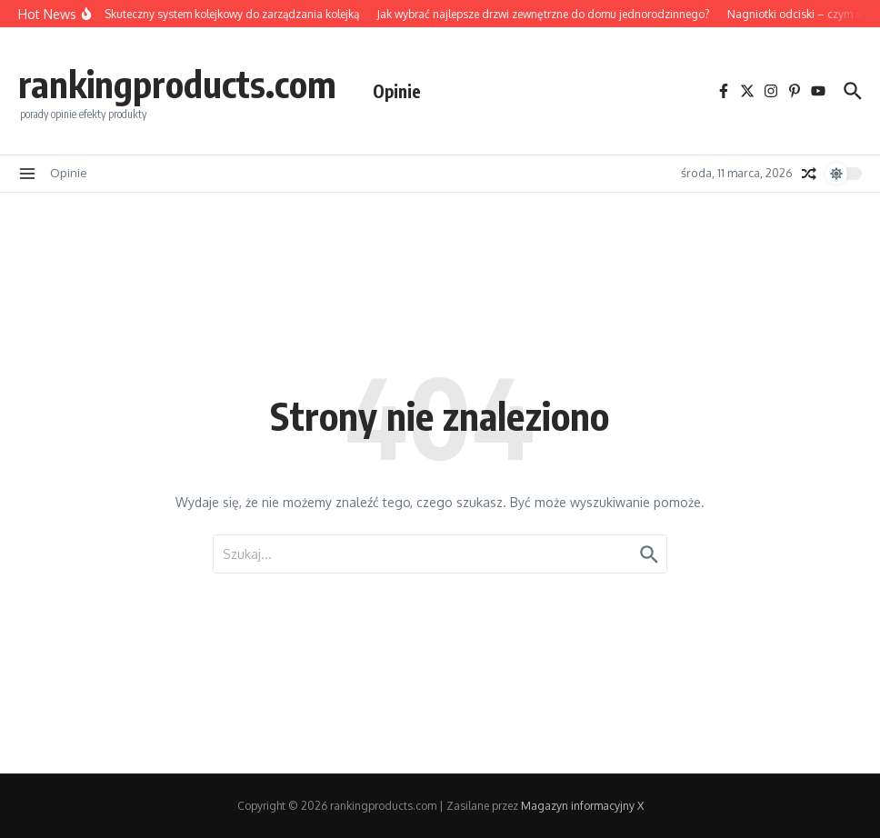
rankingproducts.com (177, 83)
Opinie (397, 91)
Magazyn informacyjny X (582, 806)
